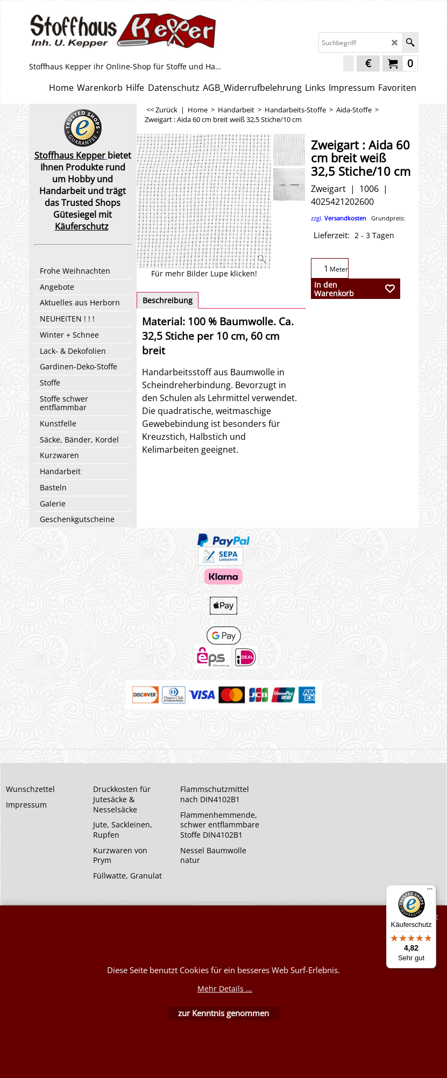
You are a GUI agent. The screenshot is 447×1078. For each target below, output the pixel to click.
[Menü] (429, 891)
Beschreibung (168, 300)
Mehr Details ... (224, 988)
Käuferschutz (82, 226)
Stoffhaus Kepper (69, 155)
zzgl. (358, 218)
